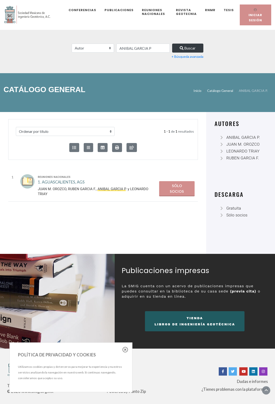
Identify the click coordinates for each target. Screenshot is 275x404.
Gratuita (233, 208)
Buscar (188, 48)
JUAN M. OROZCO (52, 189)
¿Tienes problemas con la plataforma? (234, 389)
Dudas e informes (252, 381)
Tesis (229, 10)
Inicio (197, 91)
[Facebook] (222, 371)
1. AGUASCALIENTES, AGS (61, 182)
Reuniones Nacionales (153, 12)
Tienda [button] (194, 322)
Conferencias (82, 10)
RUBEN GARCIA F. (82, 189)
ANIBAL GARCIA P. (243, 137)
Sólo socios (177, 188)
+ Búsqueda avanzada (187, 56)
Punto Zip (137, 391)
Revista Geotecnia (186, 12)
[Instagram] (263, 371)
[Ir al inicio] (266, 390)
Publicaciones (119, 10)
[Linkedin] (253, 371)
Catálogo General (220, 91)
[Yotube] (243, 371)
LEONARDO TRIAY (243, 151)
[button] (117, 147)
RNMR (210, 10)
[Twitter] (233, 371)
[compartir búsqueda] (132, 147)
